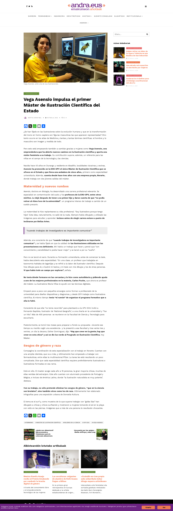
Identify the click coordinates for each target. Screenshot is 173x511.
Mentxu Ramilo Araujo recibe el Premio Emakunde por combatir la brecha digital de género (37, 479)
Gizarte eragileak (103, 16)
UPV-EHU (86, 422)
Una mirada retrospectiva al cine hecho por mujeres (137, 66)
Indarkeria (59, 16)
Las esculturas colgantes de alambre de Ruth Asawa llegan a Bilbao (65, 478)
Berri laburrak (134, 48)
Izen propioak (73, 16)
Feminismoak (44, 16)
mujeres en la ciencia (72, 422)
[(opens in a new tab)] (101, 434)
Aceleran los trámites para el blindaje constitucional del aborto (137, 81)
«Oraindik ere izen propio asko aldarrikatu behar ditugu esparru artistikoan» (93, 478)
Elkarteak (119, 16)
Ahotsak (86, 16)
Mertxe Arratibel (35, 117)
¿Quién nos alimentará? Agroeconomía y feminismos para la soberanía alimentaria (46, 434)
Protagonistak (31, 93)
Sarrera (32, 16)
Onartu (148, 507)
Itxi (164, 507)
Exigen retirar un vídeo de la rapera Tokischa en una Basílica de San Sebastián (137, 53)
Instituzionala (134, 16)
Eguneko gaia (133, 62)
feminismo (29, 422)
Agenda (83, 23)
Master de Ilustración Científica (49, 422)
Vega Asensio (98, 422)
